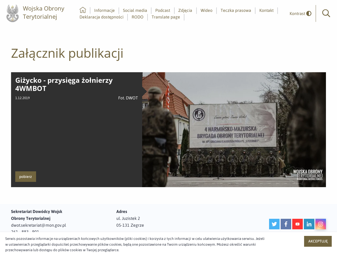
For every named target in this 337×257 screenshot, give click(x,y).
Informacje (104, 10)
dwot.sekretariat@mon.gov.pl (38, 225)
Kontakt (266, 10)
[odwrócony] (298, 13)
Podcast (162, 10)
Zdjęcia (185, 10)
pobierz (25, 176)
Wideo (206, 10)
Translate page (166, 16)
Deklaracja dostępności (101, 16)
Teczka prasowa (236, 10)
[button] (326, 13)
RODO (137, 16)
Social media (135, 10)
